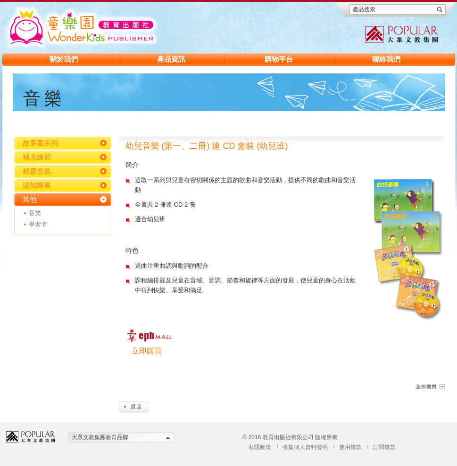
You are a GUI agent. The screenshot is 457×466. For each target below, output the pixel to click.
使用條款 (350, 447)
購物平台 (279, 59)
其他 (30, 199)
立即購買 (147, 351)
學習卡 (38, 224)
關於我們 (64, 59)
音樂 (35, 213)
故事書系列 (40, 143)
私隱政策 (260, 447)
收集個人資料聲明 (305, 447)
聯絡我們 (386, 59)
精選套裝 (37, 171)
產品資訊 (171, 59)
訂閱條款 (384, 447)
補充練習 (37, 157)
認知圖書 (37, 185)
